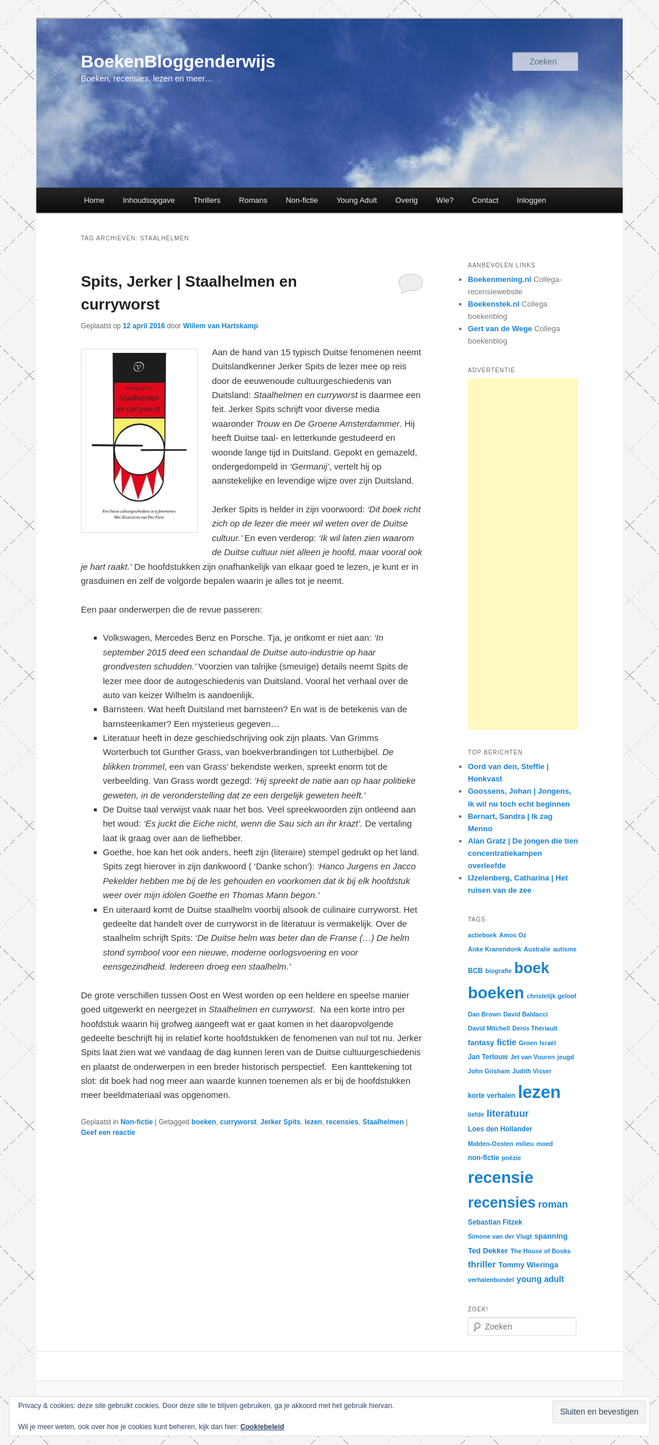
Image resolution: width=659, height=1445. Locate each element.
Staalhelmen (383, 1122)
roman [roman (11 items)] (553, 1204)
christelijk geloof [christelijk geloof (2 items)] (551, 995)
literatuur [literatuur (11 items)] (508, 1113)
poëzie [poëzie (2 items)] (511, 1157)
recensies (342, 1122)
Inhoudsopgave (149, 200)
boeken (204, 1122)
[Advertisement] (523, 554)
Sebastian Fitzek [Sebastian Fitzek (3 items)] (495, 1222)
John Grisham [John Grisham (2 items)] (489, 1071)
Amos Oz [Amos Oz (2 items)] (512, 935)
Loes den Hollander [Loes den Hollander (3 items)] (500, 1129)
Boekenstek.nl (493, 304)
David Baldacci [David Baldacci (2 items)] (525, 1014)
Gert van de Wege (500, 328)
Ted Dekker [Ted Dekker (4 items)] (488, 1250)
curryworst (238, 1122)
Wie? (445, 200)
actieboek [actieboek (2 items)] (482, 935)
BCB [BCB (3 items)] (475, 971)
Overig (406, 200)
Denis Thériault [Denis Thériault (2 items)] (535, 1028)
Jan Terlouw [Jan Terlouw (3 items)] (488, 1057)
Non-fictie (302, 200)
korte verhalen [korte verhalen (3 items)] (491, 1096)
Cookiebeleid (262, 1427)
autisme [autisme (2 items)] (564, 949)
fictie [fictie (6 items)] (506, 1042)
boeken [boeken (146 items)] (496, 993)
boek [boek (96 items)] (531, 968)
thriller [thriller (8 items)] (482, 1264)
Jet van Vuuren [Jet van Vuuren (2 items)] (532, 1056)
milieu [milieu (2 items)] (525, 1143)
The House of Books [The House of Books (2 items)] (540, 1250)
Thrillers (206, 200)
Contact (485, 200)
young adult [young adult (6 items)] (540, 1279)
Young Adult (357, 200)
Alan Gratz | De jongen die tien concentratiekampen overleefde (523, 853)
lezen (313, 1122)
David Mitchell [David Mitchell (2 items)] (489, 1028)
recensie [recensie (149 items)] (501, 1177)
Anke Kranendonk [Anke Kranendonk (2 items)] (494, 949)
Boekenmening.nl (499, 279)
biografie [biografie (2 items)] (498, 970)
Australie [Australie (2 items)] (537, 949)
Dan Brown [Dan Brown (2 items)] (484, 1014)
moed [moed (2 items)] (544, 1143)
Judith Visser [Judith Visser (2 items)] (532, 1071)
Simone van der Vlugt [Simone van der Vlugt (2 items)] (500, 1236)
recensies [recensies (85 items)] (502, 1202)
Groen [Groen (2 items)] (528, 1042)
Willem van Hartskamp (220, 326)
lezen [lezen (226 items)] (539, 1091)
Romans (253, 200)
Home (94, 200)
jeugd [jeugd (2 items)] (566, 1056)
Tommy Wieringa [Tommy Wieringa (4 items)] (528, 1264)
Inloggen (531, 200)
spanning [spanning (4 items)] (551, 1236)
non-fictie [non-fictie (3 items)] (483, 1158)
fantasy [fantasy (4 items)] (481, 1042)
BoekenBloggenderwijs (178, 61)
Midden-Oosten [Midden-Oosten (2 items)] (491, 1143)
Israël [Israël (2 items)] (547, 1042)
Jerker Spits (280, 1122)
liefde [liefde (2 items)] (476, 1114)
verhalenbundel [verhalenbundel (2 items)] (491, 1279)
